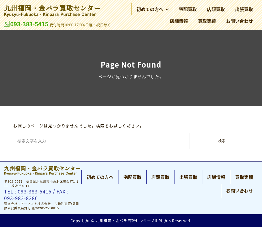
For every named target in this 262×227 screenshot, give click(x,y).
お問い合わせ (239, 21)
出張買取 (244, 9)
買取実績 (207, 21)
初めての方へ (152, 9)
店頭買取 (216, 9)
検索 (221, 141)
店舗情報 (179, 21)
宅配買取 (188, 9)
